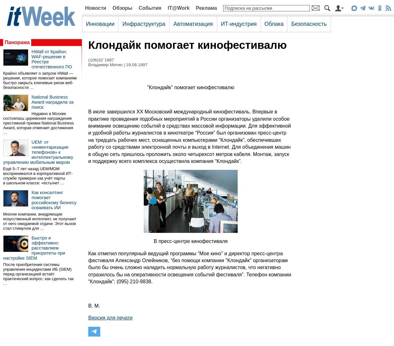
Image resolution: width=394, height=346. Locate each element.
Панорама (17, 42)
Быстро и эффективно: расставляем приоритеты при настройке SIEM (34, 248)
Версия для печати (110, 317)
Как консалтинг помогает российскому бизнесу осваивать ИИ (54, 200)
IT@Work (179, 8)
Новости (95, 8)
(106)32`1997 (101, 60)
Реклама (206, 8)
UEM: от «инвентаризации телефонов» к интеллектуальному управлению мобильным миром (38, 152)
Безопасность (309, 24)
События (150, 8)
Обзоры (122, 8)
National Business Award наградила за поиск (52, 102)
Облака (274, 24)
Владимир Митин (105, 64)
